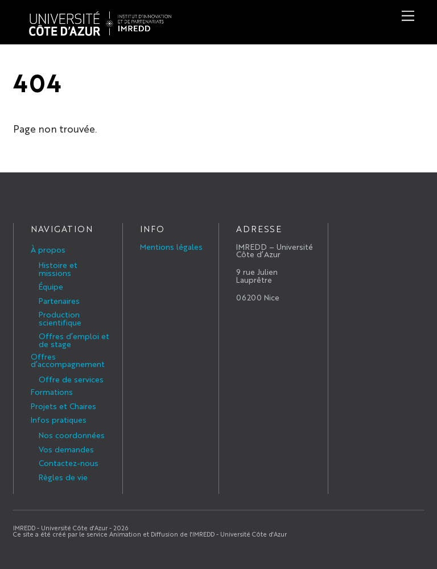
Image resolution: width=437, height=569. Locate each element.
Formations (52, 391)
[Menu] (408, 15)
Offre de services (71, 379)
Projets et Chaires (63, 406)
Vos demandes (66, 449)
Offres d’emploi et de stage (74, 340)
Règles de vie (63, 477)
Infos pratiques (58, 419)
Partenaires (59, 300)
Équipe (51, 286)
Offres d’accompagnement (68, 360)
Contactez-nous (68, 462)
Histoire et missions (58, 268)
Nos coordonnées (72, 435)
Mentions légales (171, 246)
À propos (48, 249)
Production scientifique (60, 318)
